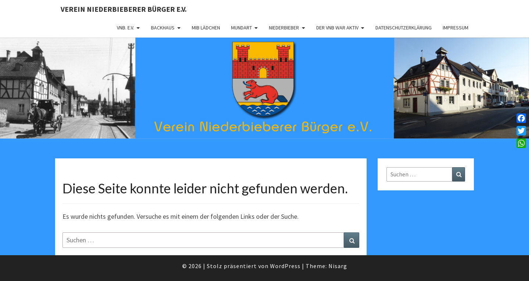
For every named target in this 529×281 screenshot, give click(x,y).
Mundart (241, 27)
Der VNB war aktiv (337, 27)
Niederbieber (284, 27)
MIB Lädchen (206, 27)
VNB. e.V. (125, 27)
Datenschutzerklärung (403, 27)
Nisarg (337, 266)
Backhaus (162, 27)
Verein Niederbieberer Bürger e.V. (124, 9)
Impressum (455, 27)
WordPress (285, 266)
